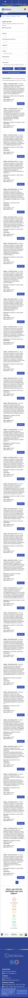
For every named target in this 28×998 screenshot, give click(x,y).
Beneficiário (5, 56)
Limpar (20, 68)
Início (3, 16)
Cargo (4, 51)
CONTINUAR (22, 992)
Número (4, 45)
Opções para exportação (14, 72)
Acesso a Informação (11, 16)
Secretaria (5, 62)
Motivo (4, 33)
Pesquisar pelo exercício (8, 39)
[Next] (20, 882)
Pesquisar (8, 68)
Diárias (18, 16)
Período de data (6, 27)
